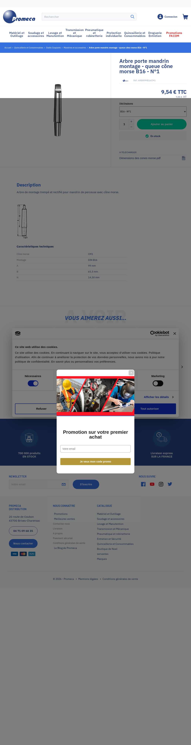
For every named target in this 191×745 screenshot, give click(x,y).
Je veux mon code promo (95, 412)
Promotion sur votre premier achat (95, 385)
